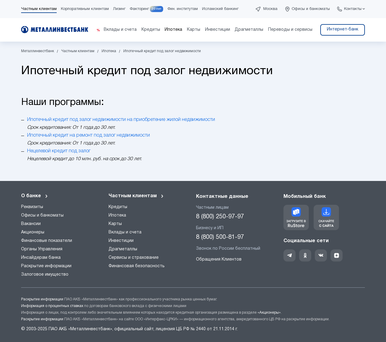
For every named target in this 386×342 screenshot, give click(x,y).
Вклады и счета (125, 232)
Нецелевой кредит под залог (58, 151)
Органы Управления (41, 249)
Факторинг (139, 9)
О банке (34, 196)
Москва (270, 9)
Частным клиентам (39, 9)
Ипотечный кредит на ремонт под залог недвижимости (88, 135)
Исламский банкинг (220, 9)
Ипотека (117, 215)
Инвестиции (121, 241)
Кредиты (118, 207)
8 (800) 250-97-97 (220, 217)
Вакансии (31, 224)
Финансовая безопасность (137, 266)
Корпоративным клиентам (85, 9)
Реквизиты (32, 207)
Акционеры (32, 232)
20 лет (156, 9)
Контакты (353, 9)
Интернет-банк (342, 29)
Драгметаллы (123, 249)
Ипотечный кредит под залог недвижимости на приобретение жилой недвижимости (121, 120)
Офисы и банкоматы (311, 9)
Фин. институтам (182, 9)
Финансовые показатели (46, 241)
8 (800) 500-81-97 (220, 237)
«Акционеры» (269, 312)
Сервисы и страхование (134, 258)
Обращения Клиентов (219, 259)
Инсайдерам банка (41, 258)
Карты (115, 224)
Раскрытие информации (46, 266)
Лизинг (119, 9)
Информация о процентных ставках (52, 306)
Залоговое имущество (44, 275)
